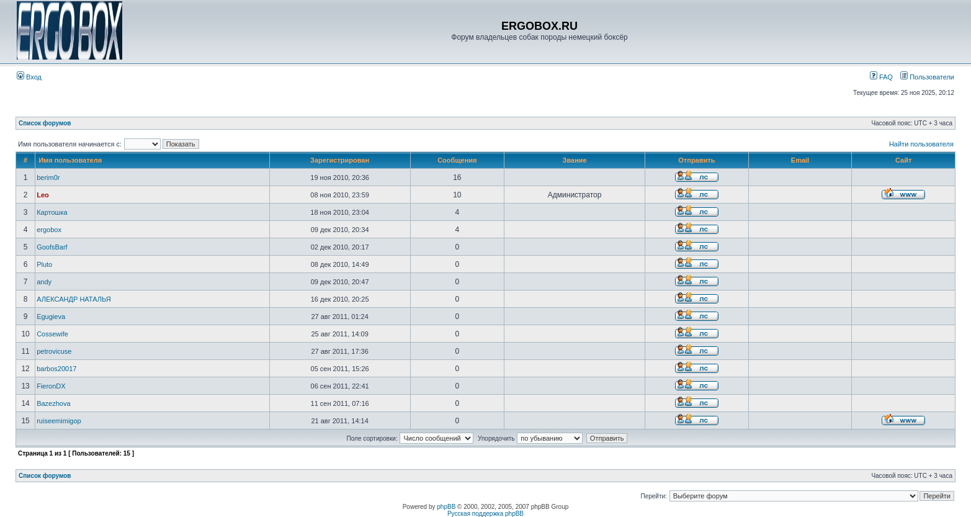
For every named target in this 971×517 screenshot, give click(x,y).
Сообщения (457, 160)
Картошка (52, 212)
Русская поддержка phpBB (485, 513)
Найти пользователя (921, 144)
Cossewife (52, 334)
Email (800, 160)
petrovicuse (54, 351)
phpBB (446, 506)
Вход (29, 77)
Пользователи (927, 77)
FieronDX (51, 386)
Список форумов (45, 123)
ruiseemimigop (59, 421)
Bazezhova (53, 403)
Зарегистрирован (339, 160)
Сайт (903, 160)
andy (44, 281)
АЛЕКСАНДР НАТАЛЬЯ (74, 299)
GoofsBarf (52, 247)
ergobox (49, 229)
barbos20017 (56, 368)
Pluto (44, 264)
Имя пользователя (70, 160)
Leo (43, 195)
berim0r (48, 177)
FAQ (881, 77)
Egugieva (51, 316)
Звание (575, 160)
